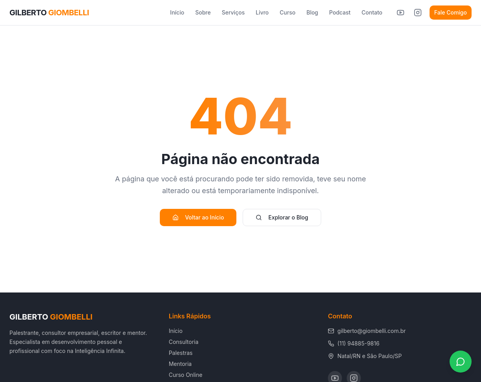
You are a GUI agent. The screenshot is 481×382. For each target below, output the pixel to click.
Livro (262, 12)
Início (177, 12)
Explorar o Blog (282, 217)
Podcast (339, 12)
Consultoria (184, 341)
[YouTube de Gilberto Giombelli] (400, 12)
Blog (312, 12)
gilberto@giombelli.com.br (367, 330)
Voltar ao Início (198, 217)
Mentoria (180, 363)
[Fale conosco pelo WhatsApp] (461, 362)
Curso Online (186, 374)
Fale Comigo (450, 12)
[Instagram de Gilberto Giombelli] (418, 12)
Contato (372, 12)
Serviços (233, 12)
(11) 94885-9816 (353, 343)
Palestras (181, 352)
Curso (287, 12)
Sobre (203, 12)
